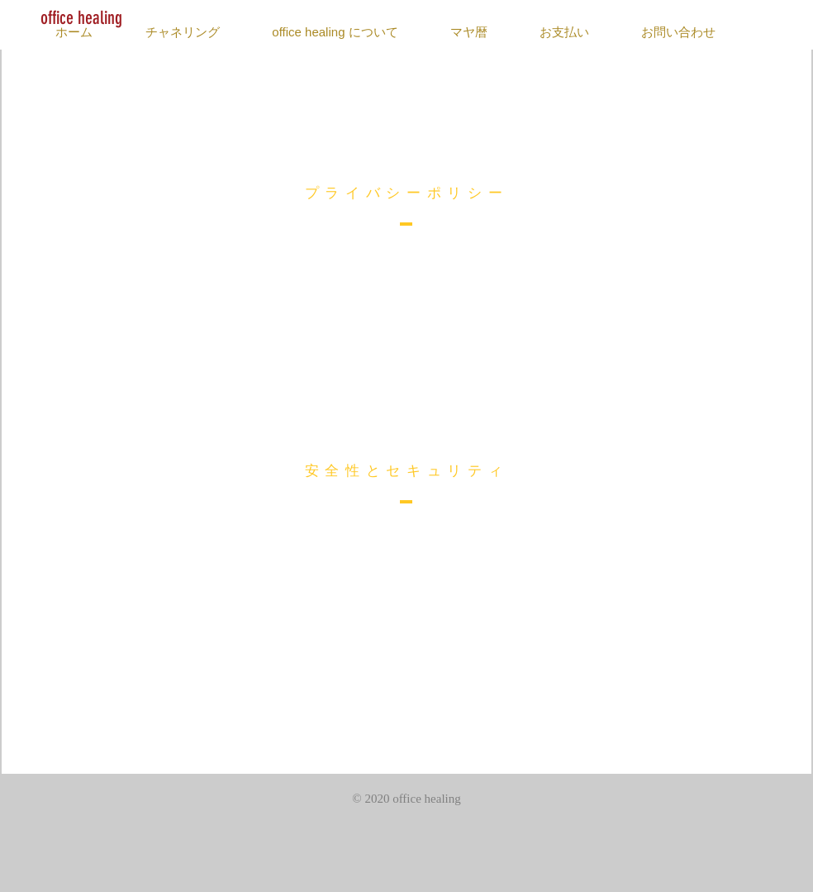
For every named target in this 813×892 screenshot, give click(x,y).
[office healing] (81, 18)
